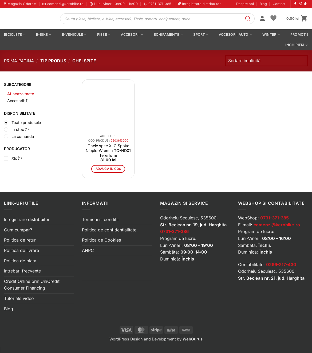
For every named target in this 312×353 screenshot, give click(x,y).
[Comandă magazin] (266, 61)
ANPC (88, 250)
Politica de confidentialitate (109, 229)
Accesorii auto (235, 34)
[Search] (248, 18)
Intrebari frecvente (22, 271)
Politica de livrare (21, 250)
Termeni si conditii (100, 219)
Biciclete (15, 34)
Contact (279, 4)
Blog (263, 4)
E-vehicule (74, 34)
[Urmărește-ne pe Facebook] (295, 4)
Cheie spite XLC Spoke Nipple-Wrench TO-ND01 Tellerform (108, 150)
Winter (271, 34)
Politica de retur (20, 240)
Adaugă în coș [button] (108, 169)
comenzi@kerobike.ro (277, 224)
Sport (200, 34)
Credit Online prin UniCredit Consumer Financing (32, 285)
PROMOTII (299, 35)
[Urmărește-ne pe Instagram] (300, 4)
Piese (104, 34)
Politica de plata (20, 260)
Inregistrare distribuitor (27, 219)
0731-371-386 (174, 231)
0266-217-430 (281, 264)
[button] (262, 18)
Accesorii (132, 34)
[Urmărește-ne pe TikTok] (305, 4)
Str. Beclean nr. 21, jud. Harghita (271, 278)
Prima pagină (19, 60)
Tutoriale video (19, 298)
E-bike (44, 34)
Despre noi (245, 4)
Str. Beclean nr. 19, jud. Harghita (193, 224)
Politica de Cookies (101, 240)
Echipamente (168, 34)
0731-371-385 (274, 217)
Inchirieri (296, 45)
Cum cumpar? (18, 229)
